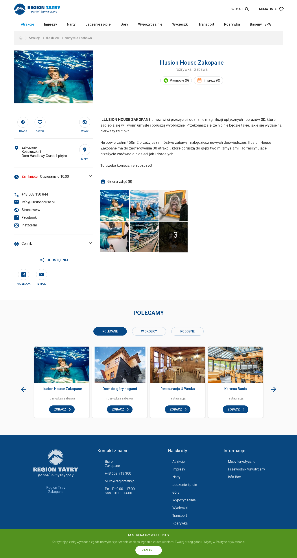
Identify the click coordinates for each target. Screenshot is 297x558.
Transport (206, 24)
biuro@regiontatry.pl (120, 481)
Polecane (110, 331)
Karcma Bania (235, 389)
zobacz (60, 409)
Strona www (31, 210)
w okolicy (149, 331)
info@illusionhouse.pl (38, 202)
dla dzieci (52, 38)
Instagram (29, 225)
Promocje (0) (179, 80)
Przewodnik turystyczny (246, 469)
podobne (187, 331)
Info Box (234, 477)
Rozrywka (232, 24)
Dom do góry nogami (120, 389)
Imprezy (50, 24)
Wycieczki (180, 24)
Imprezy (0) (212, 80)
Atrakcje (27, 24)
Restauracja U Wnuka (177, 389)
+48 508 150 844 (35, 194)
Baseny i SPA (260, 24)
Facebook (29, 217)
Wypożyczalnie (150, 24)
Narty (71, 24)
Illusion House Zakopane (62, 389)
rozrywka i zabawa (78, 38)
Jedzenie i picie (98, 24)
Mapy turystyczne (241, 461)
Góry (124, 24)
